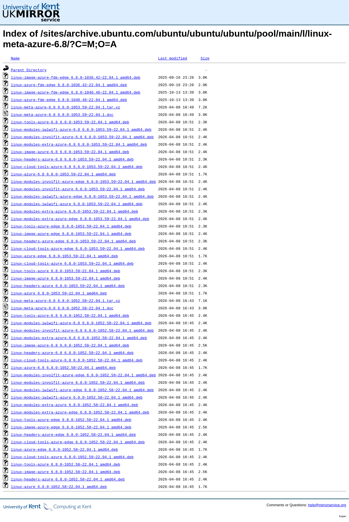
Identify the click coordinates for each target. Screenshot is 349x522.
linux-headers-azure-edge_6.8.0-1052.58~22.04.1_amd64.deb (73, 434)
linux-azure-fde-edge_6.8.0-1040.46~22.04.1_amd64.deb (69, 99)
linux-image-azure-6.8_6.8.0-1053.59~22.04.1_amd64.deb (70, 151)
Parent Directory (29, 69)
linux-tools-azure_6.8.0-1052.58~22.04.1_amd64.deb (65, 464)
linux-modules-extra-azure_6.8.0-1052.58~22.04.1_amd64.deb (74, 404)
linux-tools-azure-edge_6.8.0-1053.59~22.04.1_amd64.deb (71, 226)
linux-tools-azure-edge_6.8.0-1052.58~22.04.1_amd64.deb (71, 419)
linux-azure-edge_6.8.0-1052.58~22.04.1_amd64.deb (64, 449)
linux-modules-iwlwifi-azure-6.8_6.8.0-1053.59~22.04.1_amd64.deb (81, 129)
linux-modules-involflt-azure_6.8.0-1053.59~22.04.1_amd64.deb (78, 188)
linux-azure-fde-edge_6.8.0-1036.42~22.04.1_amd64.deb (69, 84)
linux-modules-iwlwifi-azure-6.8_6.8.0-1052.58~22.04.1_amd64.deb (81, 322)
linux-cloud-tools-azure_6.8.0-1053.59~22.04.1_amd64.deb (72, 263)
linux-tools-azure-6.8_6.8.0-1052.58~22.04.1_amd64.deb (70, 315)
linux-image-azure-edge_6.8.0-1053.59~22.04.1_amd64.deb (71, 233)
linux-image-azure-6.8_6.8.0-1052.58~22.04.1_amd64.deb (70, 345)
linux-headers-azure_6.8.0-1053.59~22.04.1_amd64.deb (68, 285)
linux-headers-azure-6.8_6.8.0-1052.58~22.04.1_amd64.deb (72, 352)
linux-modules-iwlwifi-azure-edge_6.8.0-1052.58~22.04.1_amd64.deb (82, 389)
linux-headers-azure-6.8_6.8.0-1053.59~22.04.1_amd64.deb (72, 159)
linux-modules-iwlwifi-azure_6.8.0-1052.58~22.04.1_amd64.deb (76, 397)
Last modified (172, 58)
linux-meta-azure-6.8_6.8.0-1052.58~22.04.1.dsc (62, 308)
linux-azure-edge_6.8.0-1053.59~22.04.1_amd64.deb (64, 255)
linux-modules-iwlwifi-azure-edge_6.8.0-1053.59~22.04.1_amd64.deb (82, 196)
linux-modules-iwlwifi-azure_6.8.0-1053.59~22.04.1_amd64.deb (76, 203)
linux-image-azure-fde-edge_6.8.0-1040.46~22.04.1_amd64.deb (75, 92)
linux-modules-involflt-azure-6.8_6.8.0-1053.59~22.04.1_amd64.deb (82, 136)
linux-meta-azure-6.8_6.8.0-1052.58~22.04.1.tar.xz (65, 300)
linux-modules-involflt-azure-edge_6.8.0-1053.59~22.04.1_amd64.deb (83, 181)
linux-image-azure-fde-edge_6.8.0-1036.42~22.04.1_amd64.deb (75, 77)
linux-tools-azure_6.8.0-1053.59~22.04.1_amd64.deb (65, 270)
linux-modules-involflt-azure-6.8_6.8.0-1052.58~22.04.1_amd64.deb (82, 330)
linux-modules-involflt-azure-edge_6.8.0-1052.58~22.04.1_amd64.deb (83, 374)
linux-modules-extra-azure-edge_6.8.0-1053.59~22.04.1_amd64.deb (80, 218)
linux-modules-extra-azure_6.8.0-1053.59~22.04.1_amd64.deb (74, 211)
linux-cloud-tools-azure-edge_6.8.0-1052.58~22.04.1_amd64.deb (78, 441)
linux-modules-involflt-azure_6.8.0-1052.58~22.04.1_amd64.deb (78, 382)
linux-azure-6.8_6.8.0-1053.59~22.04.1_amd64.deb (63, 174)
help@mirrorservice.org (327, 505)
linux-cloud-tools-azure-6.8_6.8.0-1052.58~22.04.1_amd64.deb (76, 360)
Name (15, 58)
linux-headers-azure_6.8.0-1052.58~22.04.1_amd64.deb (68, 479)
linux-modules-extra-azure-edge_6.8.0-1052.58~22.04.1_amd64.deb (80, 412)
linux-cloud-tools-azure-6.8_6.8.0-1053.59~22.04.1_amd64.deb (76, 166)
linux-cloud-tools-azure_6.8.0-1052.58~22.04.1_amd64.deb (72, 456)
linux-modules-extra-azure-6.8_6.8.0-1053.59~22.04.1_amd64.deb (79, 144)
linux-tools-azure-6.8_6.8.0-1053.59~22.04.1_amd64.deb (70, 121)
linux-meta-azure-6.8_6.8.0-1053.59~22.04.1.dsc (62, 114)
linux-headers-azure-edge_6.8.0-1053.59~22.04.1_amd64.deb (73, 241)
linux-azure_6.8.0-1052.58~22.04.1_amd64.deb (59, 486)
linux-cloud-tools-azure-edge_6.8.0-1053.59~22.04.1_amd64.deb (78, 248)
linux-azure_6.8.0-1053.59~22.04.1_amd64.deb (59, 293)
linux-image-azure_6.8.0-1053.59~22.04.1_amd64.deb (65, 278)
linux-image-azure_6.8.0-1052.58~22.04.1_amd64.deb (65, 471)
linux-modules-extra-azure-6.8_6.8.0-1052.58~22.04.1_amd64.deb (79, 337)
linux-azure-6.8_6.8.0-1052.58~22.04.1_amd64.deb (63, 367)
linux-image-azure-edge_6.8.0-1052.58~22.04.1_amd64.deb (71, 427)
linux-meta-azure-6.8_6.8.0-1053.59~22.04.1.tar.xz (65, 107)
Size (205, 58)
